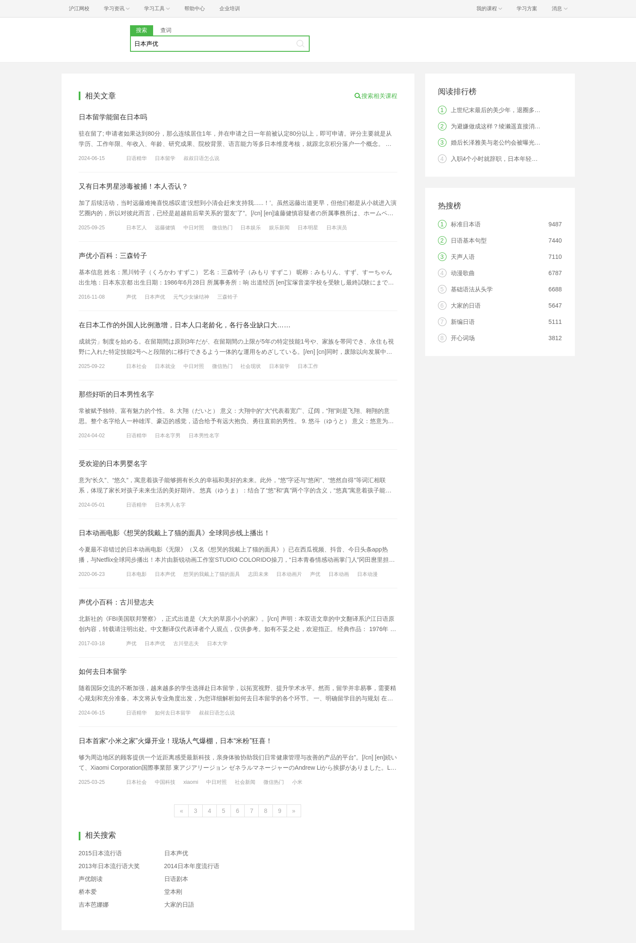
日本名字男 (167, 436)
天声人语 (463, 256)
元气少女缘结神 (191, 297)
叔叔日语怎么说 (201, 158)
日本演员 (336, 228)
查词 (166, 30)
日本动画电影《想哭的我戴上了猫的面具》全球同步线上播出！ (174, 533)
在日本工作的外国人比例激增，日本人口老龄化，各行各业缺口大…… (185, 325)
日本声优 (155, 297)
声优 (131, 297)
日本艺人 (136, 228)
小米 (297, 782)
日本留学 (165, 158)
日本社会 (136, 366)
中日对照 (193, 228)
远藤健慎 (165, 228)
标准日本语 (466, 224)
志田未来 (258, 574)
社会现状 (250, 366)
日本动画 (338, 574)
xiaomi (190, 782)
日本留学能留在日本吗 (113, 117)
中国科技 (165, 782)
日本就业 (165, 366)
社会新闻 (245, 782)
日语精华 (136, 158)
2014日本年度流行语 (191, 866)
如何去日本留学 (103, 671)
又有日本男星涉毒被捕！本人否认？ (133, 186)
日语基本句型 (469, 240)
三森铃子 (227, 297)
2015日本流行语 (100, 853)
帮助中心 (194, 9)
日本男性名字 (204, 436)
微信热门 (222, 228)
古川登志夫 (186, 643)
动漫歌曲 (463, 273)
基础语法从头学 (472, 289)
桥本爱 (88, 891)
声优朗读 (91, 878)
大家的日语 (466, 305)
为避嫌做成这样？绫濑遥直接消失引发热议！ (511, 126)
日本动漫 (367, 574)
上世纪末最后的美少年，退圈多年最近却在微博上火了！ (526, 110)
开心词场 (463, 338)
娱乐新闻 (279, 228)
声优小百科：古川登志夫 (116, 602)
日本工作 (308, 366)
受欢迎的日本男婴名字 (113, 463)
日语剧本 (176, 878)
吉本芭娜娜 (94, 904)
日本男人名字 (170, 505)
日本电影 (136, 574)
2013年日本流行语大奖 (109, 866)
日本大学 (217, 643)
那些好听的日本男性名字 (116, 394)
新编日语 (463, 321)
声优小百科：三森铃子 (113, 255)
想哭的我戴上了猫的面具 (211, 574)
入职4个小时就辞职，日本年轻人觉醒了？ (506, 158)
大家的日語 (179, 904)
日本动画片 (289, 574)
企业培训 (229, 9)
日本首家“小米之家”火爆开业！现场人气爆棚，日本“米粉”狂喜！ (175, 740)
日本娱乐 (250, 228)
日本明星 (308, 228)
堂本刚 (173, 891)
